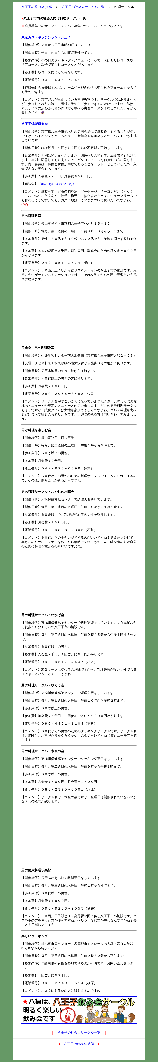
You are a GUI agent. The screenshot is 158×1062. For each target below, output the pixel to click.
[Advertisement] (79, 314)
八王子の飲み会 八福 (36, 7)
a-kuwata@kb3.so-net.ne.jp (56, 184)
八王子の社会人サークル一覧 (83, 7)
